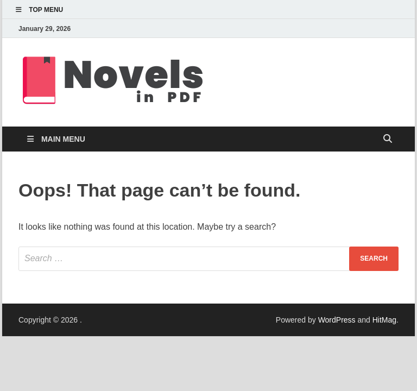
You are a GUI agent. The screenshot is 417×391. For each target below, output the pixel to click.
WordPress (337, 320)
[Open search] (388, 139)
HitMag (384, 320)
